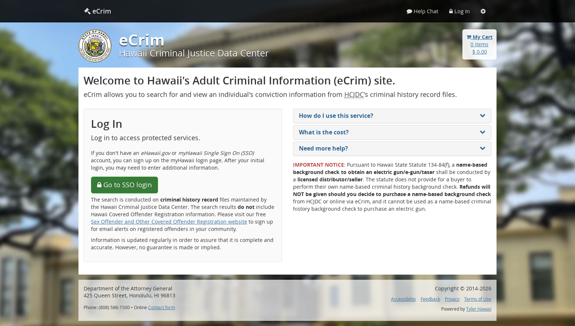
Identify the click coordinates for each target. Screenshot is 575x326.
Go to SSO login (124, 184)
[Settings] (483, 11)
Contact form (161, 307)
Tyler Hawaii (478, 309)
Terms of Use (477, 299)
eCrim (97, 11)
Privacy (452, 299)
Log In (459, 11)
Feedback (430, 299)
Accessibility (403, 299)
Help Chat (422, 11)
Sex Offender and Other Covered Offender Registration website (169, 221)
